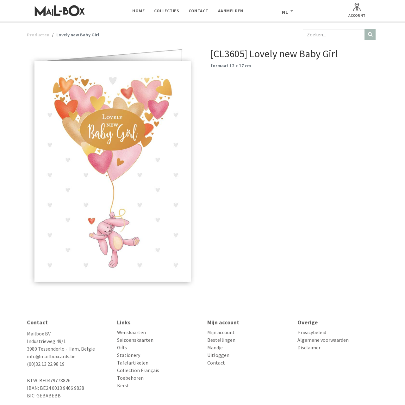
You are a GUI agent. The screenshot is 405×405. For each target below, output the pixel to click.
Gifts (122, 347)
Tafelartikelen (132, 362)
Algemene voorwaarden (323, 340)
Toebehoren (130, 378)
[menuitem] (138, 10)
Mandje (215, 347)
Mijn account (221, 332)
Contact (216, 362)
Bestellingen (221, 340)
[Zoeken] (370, 34)
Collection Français (138, 370)
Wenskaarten (131, 332)
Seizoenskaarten (135, 340)
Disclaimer (309, 347)
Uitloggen (218, 355)
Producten (38, 35)
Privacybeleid (311, 332)
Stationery (128, 355)
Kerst (123, 385)
